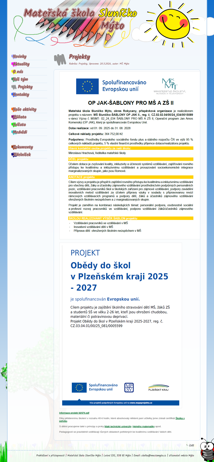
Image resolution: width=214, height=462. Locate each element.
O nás (18, 72)
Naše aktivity (24, 109)
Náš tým (20, 79)
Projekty (25, 87)
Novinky (19, 56)
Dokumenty (23, 147)
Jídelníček (22, 155)
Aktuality (21, 64)
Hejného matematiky (144, 426)
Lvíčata (19, 125)
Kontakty (21, 94)
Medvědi (20, 132)
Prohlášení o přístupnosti (50, 456)
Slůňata (19, 117)
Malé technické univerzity (118, 426)
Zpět (190, 445)
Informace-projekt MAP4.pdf (74, 412)
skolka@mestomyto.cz (153, 456)
